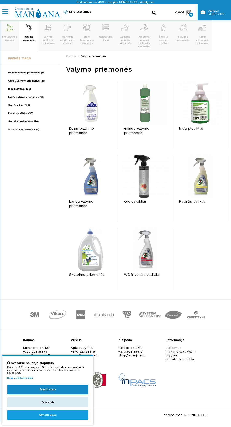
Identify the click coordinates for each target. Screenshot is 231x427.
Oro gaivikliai (135, 201)
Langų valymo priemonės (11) (26, 96)
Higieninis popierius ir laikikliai (67, 34)
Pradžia (71, 56)
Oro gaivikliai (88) (19, 105)
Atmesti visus (48, 414)
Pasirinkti (47, 402)
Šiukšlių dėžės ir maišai (163, 34)
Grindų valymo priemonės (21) (26, 80)
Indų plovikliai (191, 128)
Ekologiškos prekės (9, 32)
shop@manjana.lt (132, 355)
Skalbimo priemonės (87, 274)
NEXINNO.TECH (196, 415)
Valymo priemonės (28, 32)
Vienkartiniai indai (105, 32)
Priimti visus (48, 389)
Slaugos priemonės (182, 32)
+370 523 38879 (77, 12)
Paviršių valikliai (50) (20, 113)
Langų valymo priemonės (81, 203)
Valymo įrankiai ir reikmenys (48, 34)
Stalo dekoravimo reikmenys (86, 34)
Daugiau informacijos (20, 378)
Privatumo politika (180, 359)
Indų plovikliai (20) (19, 88)
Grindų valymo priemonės (136, 130)
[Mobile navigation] (5, 11)
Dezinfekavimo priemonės (81, 130)
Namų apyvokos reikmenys (202, 34)
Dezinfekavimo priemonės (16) (26, 72)
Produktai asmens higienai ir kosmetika (144, 36)
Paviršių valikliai (192, 201)
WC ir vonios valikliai (142, 274)
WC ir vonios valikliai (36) (23, 129)
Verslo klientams (212, 12)
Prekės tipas (19, 58)
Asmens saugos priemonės (125, 34)
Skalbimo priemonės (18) (23, 121)
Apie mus (173, 348)
